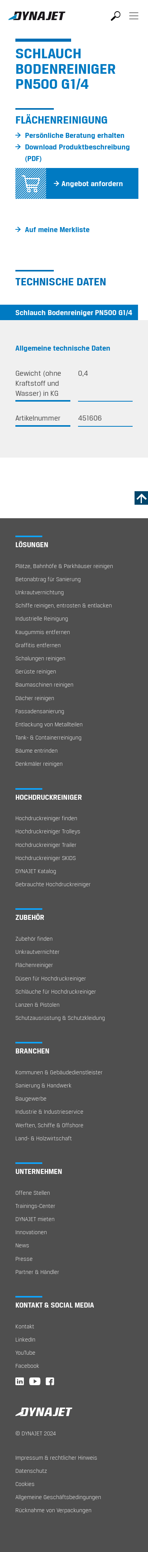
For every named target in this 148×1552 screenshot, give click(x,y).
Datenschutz (31, 1470)
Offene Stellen (32, 1192)
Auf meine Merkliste (57, 229)
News (22, 1245)
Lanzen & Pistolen (37, 1004)
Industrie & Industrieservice (49, 1111)
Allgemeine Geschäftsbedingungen (58, 1497)
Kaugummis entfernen (42, 632)
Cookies (25, 1484)
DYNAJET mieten (35, 1219)
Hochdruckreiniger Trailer (45, 844)
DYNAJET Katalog (35, 871)
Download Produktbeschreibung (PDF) (77, 152)
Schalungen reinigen (40, 658)
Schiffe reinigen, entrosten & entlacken (63, 605)
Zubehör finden (34, 938)
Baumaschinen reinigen (44, 684)
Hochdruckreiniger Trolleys (47, 831)
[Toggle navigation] (134, 21)
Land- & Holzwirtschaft (43, 1138)
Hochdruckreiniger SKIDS (45, 858)
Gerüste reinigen (35, 671)
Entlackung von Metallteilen (49, 724)
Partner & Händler (37, 1272)
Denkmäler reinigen (39, 763)
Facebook (27, 1365)
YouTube (25, 1352)
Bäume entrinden (36, 750)
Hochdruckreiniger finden (46, 818)
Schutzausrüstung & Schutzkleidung (60, 1017)
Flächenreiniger (34, 965)
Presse (24, 1258)
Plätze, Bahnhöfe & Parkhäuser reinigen (64, 566)
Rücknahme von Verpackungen (53, 1510)
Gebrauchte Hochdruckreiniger (53, 884)
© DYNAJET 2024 (35, 1433)
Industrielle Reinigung (41, 618)
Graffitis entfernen (38, 645)
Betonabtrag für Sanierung (48, 579)
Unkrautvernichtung (39, 592)
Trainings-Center (35, 1206)
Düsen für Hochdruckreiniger (50, 978)
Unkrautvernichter (37, 951)
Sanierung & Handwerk (43, 1085)
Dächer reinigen (34, 698)
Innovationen (31, 1232)
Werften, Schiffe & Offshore (49, 1125)
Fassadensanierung (39, 711)
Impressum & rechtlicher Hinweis (56, 1457)
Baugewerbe (31, 1098)
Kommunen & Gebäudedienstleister (59, 1072)
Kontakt (24, 1326)
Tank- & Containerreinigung (48, 737)
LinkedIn (25, 1339)
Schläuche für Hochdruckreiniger (55, 991)
